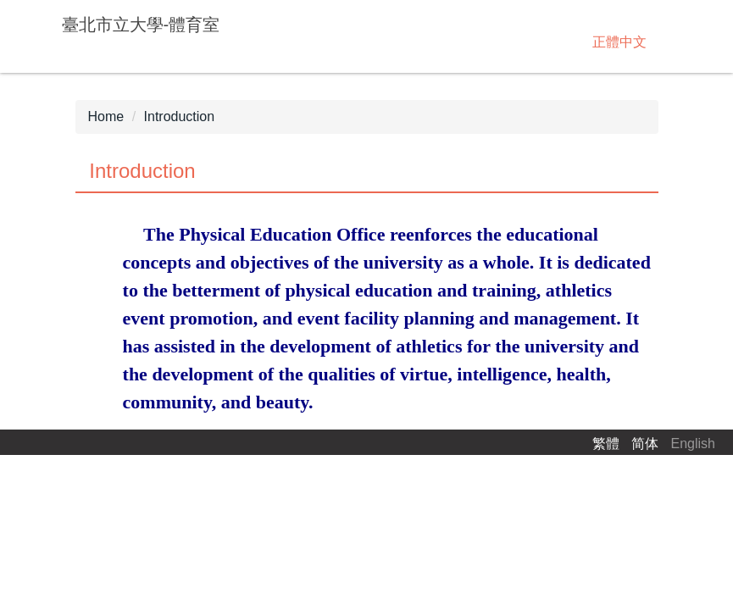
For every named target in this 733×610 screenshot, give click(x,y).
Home (106, 116)
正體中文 (619, 42)
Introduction (179, 116)
